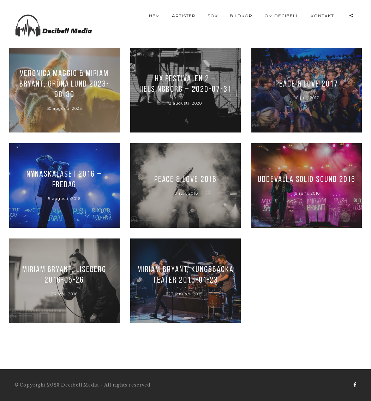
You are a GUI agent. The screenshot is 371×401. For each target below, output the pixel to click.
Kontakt (322, 15)
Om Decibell (281, 15)
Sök (213, 15)
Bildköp (241, 15)
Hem (154, 15)
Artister (184, 15)
